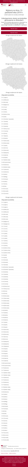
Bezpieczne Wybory (4, 453)
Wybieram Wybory (12, 453)
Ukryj (14, 465)
